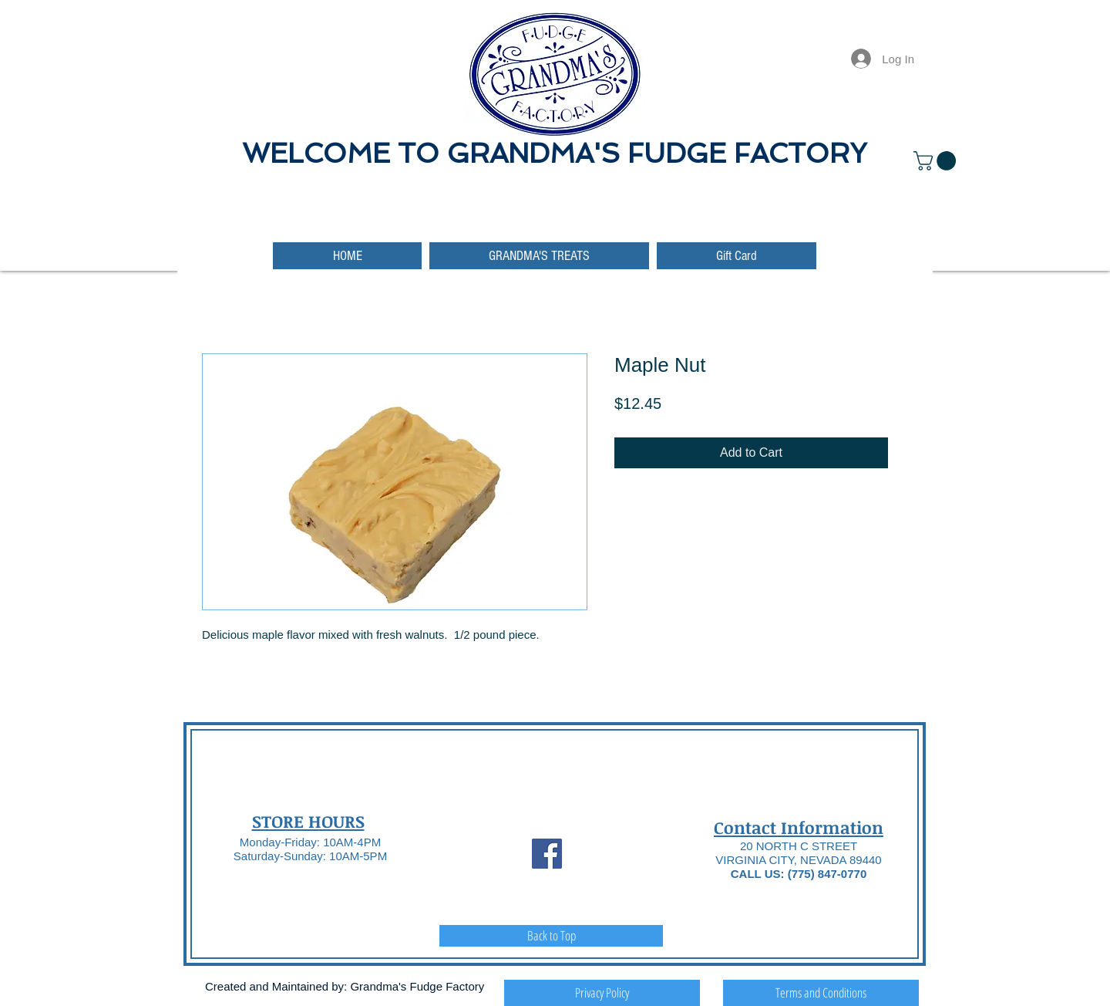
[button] (936, 160)
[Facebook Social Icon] (547, 854)
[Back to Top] (551, 936)
